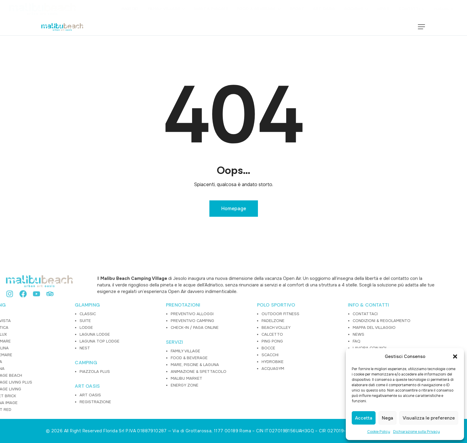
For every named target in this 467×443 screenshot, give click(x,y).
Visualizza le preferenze (429, 418)
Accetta (363, 418)
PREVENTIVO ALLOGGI (138, 313)
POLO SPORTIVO (222, 305)
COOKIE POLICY (314, 361)
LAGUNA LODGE (41, 334)
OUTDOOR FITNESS (227, 313)
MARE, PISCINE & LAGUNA (141, 364)
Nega (387, 418)
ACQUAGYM (219, 368)
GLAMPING (33, 305)
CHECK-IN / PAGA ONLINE (141, 327)
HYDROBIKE (219, 361)
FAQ (303, 341)
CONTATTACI (311, 313)
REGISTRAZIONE (41, 401)
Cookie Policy (378, 431)
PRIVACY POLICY (314, 354)
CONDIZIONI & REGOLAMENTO (328, 320)
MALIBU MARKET (133, 378)
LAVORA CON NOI (316, 348)
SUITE (31, 320)
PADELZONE (219, 320)
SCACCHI (216, 354)
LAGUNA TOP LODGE (46, 341)
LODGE (32, 327)
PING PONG (218, 341)
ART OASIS (33, 386)
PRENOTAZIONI (129, 305)
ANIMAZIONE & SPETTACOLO (145, 371)
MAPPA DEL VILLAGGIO (320, 327)
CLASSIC (34, 313)
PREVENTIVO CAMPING (139, 320)
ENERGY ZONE (131, 385)
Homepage (233, 208)
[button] (455, 356)
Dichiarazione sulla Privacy (416, 431)
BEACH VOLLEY (222, 327)
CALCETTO (218, 334)
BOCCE (215, 348)
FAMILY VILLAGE (132, 351)
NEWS (305, 334)
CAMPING (32, 362)
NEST (31, 348)
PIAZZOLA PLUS (41, 371)
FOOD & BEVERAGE (135, 357)
